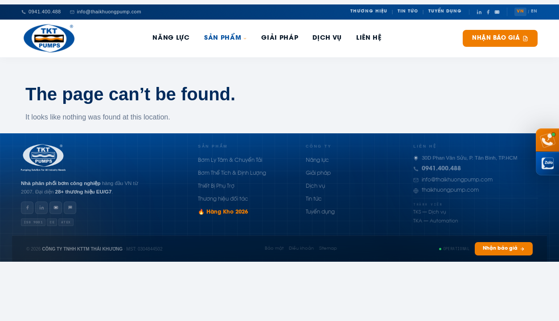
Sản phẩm (225, 38)
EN (534, 11)
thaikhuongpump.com (450, 190)
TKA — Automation (435, 221)
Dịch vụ (315, 186)
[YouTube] (497, 12)
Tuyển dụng (320, 212)
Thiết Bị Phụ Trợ (216, 186)
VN (520, 11)
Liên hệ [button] (424, 146)
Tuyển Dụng (445, 11)
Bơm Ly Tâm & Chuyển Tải (230, 160)
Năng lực (317, 160)
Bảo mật (274, 249)
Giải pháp (279, 38)
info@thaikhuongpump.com (457, 180)
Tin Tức (408, 11)
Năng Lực (170, 38)
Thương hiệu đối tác (223, 199)
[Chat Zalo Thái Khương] (547, 163)
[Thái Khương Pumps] (49, 38)
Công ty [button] (319, 146)
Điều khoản (301, 249)
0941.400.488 (441, 169)
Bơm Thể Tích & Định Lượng (232, 173)
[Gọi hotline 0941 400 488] (547, 140)
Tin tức (314, 199)
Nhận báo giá (500, 38)
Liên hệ (369, 38)
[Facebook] (488, 12)
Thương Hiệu (368, 11)
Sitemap (328, 249)
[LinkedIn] (479, 12)
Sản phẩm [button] (213, 146)
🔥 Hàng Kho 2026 (223, 212)
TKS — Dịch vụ (429, 212)
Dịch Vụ (327, 38)
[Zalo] (70, 208)
